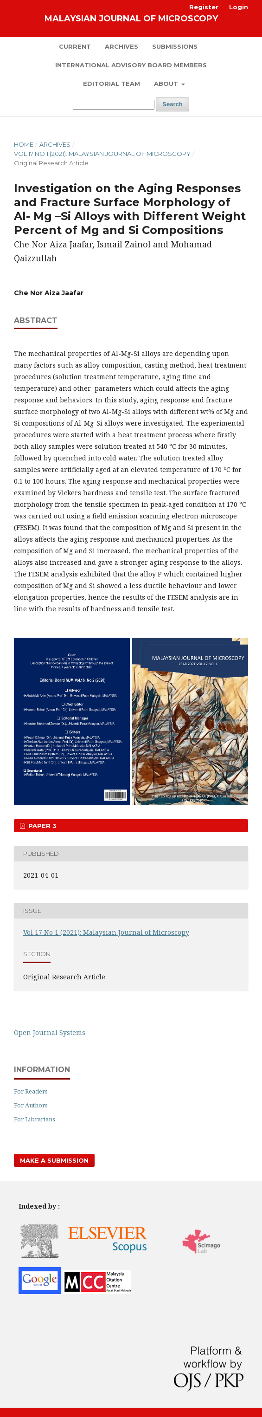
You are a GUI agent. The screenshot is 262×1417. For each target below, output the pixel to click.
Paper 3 (41, 825)
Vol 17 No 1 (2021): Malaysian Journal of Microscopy (102, 153)
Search (172, 104)
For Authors (31, 1105)
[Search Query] (113, 105)
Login (238, 7)
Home (23, 144)
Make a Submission (54, 1160)
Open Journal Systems (49, 1032)
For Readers (31, 1091)
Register (203, 7)
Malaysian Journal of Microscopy (131, 18)
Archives (121, 46)
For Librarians (34, 1119)
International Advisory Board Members (131, 65)
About (167, 83)
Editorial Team (111, 83)
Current (75, 46)
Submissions (175, 46)
